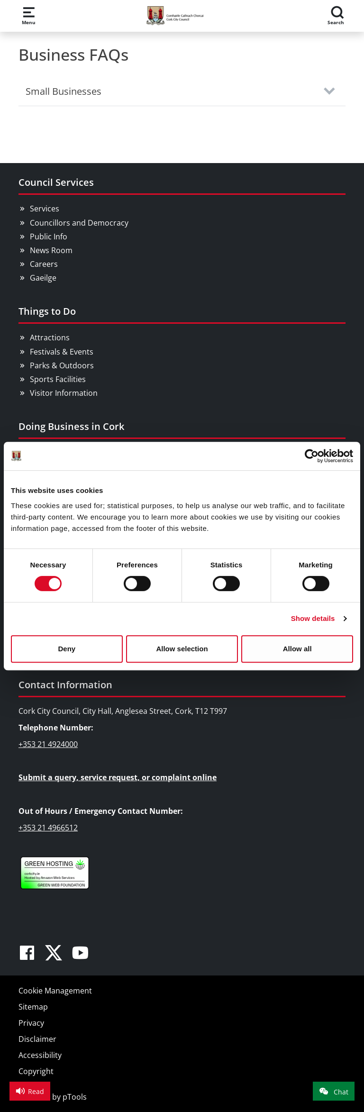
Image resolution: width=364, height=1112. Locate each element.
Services (44, 208)
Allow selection (182, 649)
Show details (313, 618)
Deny (66, 649)
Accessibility (40, 1055)
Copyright (36, 1071)
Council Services (56, 182)
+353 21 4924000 (48, 744)
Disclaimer (37, 1039)
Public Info (48, 236)
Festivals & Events (61, 351)
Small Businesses (63, 91)
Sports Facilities (58, 379)
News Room (51, 250)
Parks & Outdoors (62, 365)
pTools (75, 1097)
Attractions (50, 337)
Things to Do (47, 311)
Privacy (31, 1023)
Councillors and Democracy (79, 223)
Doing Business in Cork (71, 426)
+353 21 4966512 (48, 827)
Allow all (297, 649)
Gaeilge (43, 278)
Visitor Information (64, 393)
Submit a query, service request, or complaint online (117, 777)
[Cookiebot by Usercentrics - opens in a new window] (311, 456)
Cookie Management (55, 990)
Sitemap (33, 1007)
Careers (44, 264)
